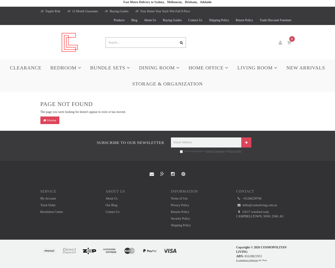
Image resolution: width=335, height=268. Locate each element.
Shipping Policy (219, 20)
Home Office (209, 68)
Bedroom (65, 68)
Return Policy (244, 20)
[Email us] (151, 174)
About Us (150, 20)
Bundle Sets (110, 68)
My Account (48, 198)
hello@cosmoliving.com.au (256, 205)
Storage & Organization (167, 84)
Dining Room (159, 68)
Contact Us (195, 20)
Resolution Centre (51, 212)
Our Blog (111, 205)
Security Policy (180, 218)
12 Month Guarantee (82, 11)
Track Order (48, 205)
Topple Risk (50, 11)
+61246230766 (248, 198)
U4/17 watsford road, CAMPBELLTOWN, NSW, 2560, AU (260, 214)
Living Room (257, 68)
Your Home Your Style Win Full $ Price (162, 11)
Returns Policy (180, 212)
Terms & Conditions (215, 151)
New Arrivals (305, 68)
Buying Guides (117, 11)
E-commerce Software (247, 260)
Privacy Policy (235, 151)
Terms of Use (179, 198)
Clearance (26, 68)
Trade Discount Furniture (275, 20)
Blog (134, 20)
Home (49, 120)
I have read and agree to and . (211, 151)
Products (119, 20)
